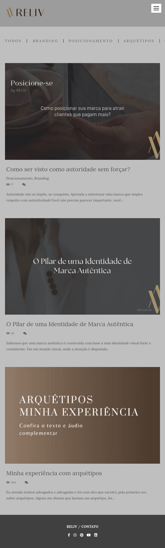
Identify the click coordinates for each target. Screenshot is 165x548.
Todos (13, 41)
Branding (45, 41)
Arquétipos (139, 41)
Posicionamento (90, 41)
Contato (90, 526)
